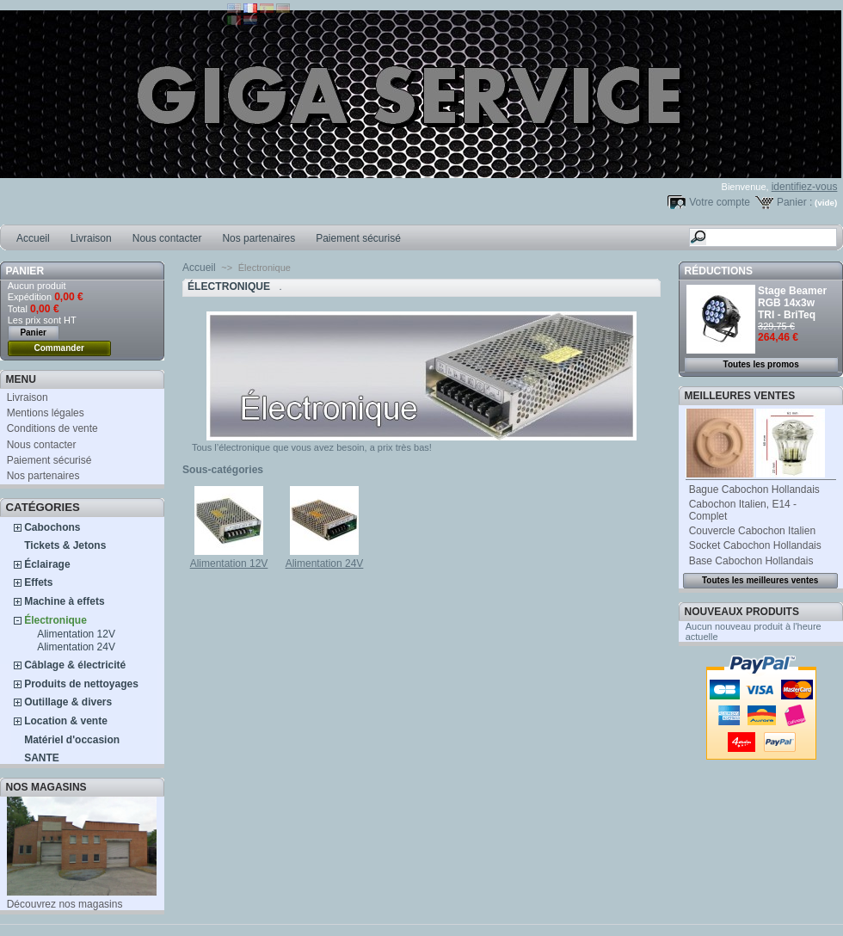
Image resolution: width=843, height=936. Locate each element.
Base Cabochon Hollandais (751, 561)
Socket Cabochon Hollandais (755, 545)
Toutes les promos (761, 364)
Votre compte (719, 202)
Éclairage (47, 564)
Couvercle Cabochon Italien (752, 531)
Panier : (794, 202)
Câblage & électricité (75, 665)
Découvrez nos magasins (65, 904)
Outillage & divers (68, 702)
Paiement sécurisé (358, 238)
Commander (59, 348)
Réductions (719, 271)
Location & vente (66, 721)
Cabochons (52, 527)
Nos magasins (46, 787)
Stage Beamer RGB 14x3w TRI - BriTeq (792, 303)
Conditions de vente (52, 428)
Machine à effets (64, 601)
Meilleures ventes (740, 396)
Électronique (55, 620)
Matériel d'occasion (72, 740)
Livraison (91, 238)
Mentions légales (45, 413)
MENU (21, 379)
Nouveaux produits (742, 612)
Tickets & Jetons (65, 545)
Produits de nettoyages (81, 684)
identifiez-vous (805, 187)
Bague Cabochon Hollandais (754, 489)
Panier (25, 271)
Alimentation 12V (76, 634)
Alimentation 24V (76, 647)
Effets (38, 582)
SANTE (41, 758)
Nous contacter (167, 238)
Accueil (33, 238)
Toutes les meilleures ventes (760, 580)
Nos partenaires (258, 238)
